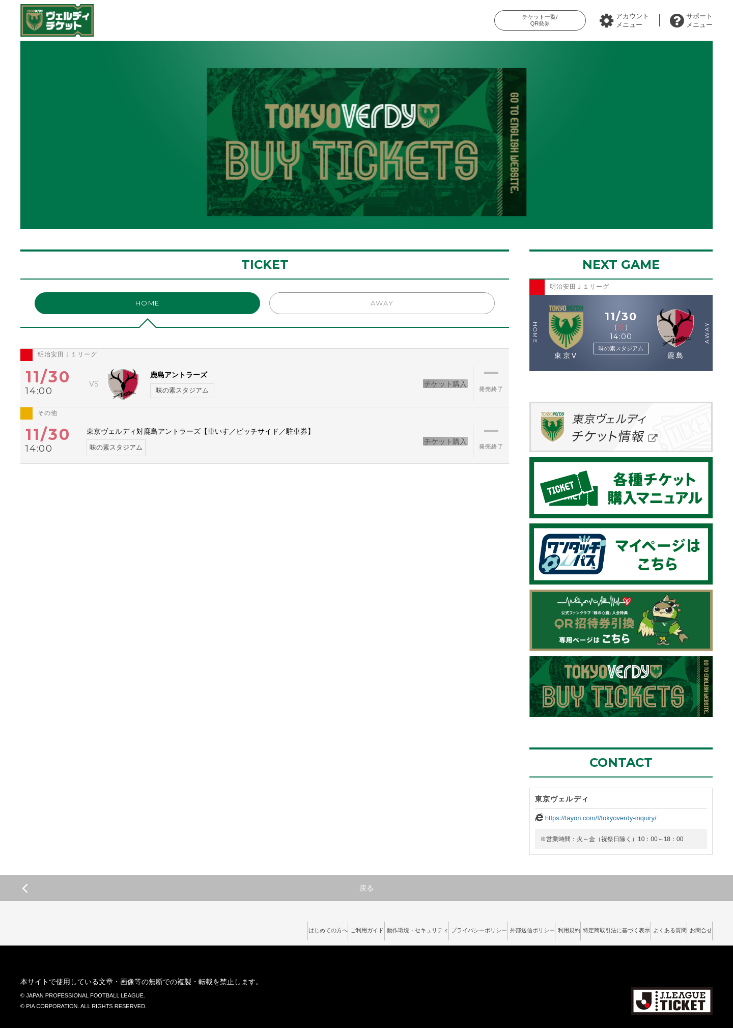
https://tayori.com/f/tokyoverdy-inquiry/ (601, 818)
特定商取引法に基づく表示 (584, 927)
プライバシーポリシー (405, 927)
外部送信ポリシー (472, 927)
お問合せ (695, 927)
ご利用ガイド (264, 927)
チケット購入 (431, 383)
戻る (198, 888)
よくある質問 (651, 927)
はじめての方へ (211, 927)
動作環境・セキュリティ (328, 927)
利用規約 (522, 927)
